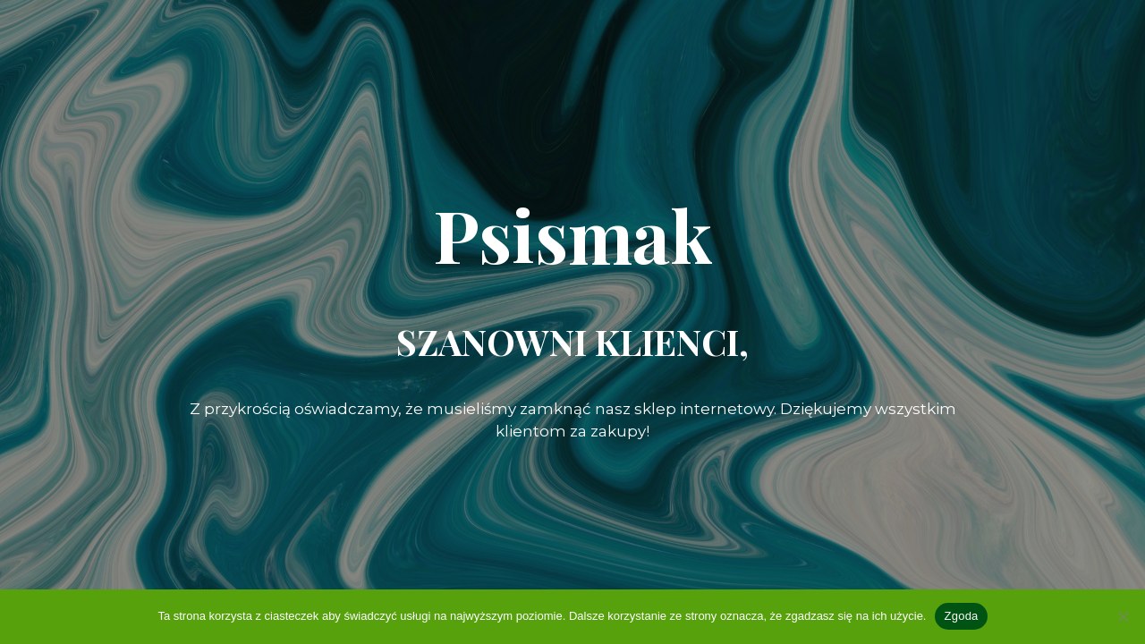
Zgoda (961, 616)
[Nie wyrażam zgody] (1123, 616)
